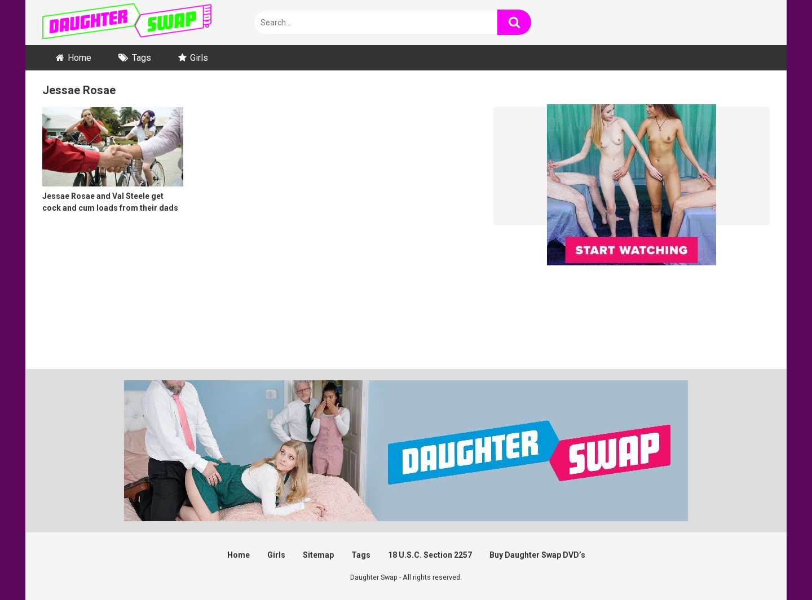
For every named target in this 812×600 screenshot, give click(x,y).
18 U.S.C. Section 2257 (430, 554)
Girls (199, 57)
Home (79, 57)
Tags (141, 57)
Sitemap (318, 554)
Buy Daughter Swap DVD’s (537, 554)
